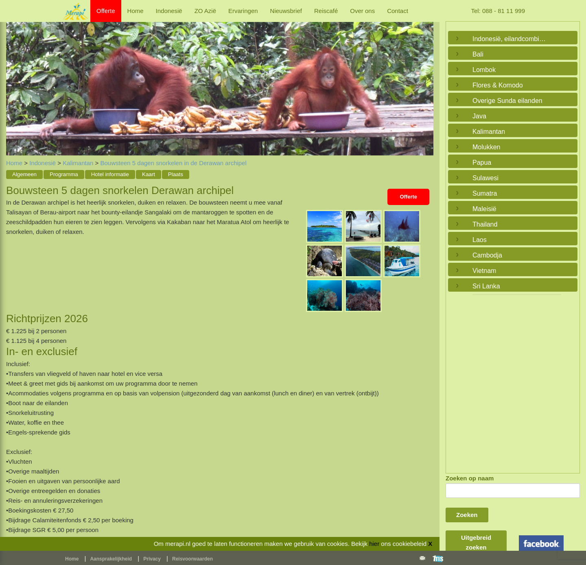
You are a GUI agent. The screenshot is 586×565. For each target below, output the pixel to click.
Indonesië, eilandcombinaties (510, 38)
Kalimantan (78, 162)
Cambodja (487, 255)
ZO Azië (205, 10)
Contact (397, 10)
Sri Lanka (486, 286)
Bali (477, 54)
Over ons (362, 10)
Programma (64, 174)
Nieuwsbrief (286, 10)
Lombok (484, 69)
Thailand (484, 224)
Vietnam (484, 270)
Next (425, 80)
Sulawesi (485, 178)
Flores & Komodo (497, 85)
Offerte (105, 10)
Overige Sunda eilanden (507, 100)
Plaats (175, 174)
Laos (479, 239)
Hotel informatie (110, 174)
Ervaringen (243, 10)
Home (135, 10)
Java (479, 116)
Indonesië (169, 10)
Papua (481, 162)
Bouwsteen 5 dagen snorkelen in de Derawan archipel (173, 162)
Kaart (148, 174)
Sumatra (484, 193)
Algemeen (24, 174)
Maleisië (484, 208)
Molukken (486, 147)
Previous (14, 80)
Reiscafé (326, 10)
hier (374, 543)
